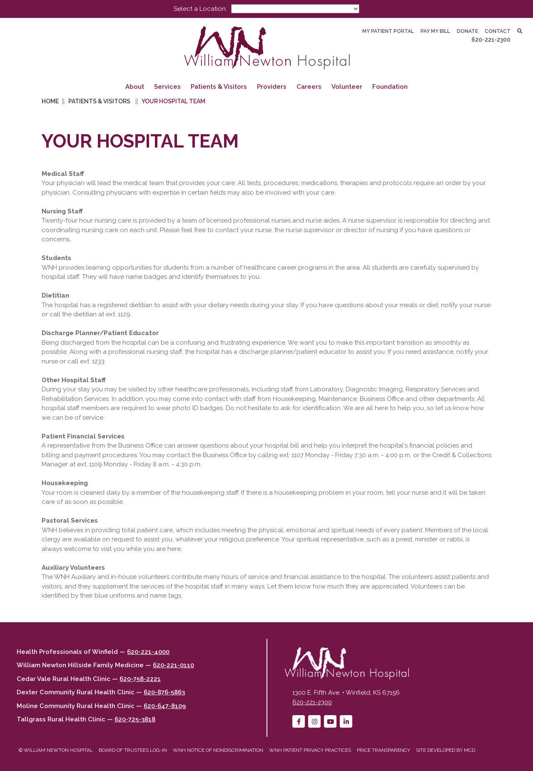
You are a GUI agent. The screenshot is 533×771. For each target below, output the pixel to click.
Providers (271, 86)
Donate (467, 31)
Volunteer (346, 86)
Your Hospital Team (173, 101)
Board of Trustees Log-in (133, 750)
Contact (498, 31)
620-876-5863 (164, 692)
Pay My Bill (435, 31)
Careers (308, 86)
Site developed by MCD (445, 750)
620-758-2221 (140, 679)
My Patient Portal (388, 31)
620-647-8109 (165, 706)
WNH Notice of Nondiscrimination (218, 750)
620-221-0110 (173, 665)
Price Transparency (383, 750)
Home (50, 101)
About (134, 86)
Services (167, 86)
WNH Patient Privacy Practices (310, 750)
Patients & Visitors (219, 86)
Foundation (390, 86)
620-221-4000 (148, 652)
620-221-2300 (491, 39)
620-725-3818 (135, 719)
